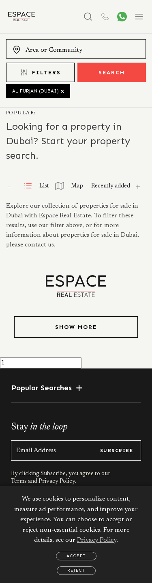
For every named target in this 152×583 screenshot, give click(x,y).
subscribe (116, 450)
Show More (76, 327)
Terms (19, 481)
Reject (76, 570)
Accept (76, 556)
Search (111, 72)
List (36, 186)
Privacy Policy (96, 540)
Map (69, 186)
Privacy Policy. (56, 481)
